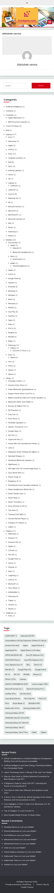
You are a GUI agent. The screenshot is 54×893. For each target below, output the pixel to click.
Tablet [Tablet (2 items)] (34, 732)
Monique (11, 295)
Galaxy (13, 348)
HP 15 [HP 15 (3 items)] (7, 674)
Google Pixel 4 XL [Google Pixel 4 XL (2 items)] (24, 670)
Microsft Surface (14, 206)
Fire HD (11, 554)
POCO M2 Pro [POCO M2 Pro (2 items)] (29, 699)
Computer (10, 115)
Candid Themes (27, 887)
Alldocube (12, 534)
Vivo (10, 361)
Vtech (10, 366)
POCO (10, 328)
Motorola (11, 303)
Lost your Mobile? (27, 827)
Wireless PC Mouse (16, 523)
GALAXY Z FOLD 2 (20, 350)
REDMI (11, 337)
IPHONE (11, 287)
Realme (11, 332)
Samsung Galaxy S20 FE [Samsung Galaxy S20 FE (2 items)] (14, 713)
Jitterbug (11, 291)
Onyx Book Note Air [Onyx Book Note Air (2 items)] (12, 699)
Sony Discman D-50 (16, 506)
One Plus (11, 312)
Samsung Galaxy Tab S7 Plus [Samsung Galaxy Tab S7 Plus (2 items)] (16, 732)
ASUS (10, 274)
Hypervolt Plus (14, 439)
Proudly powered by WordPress (19, 884)
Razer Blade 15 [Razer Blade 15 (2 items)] (19, 703)
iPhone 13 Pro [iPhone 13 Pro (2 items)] (10, 679)
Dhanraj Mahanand (11, 831)
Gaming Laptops (14, 170)
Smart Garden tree (15, 493)
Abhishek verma (27, 64)
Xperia (12, 357)
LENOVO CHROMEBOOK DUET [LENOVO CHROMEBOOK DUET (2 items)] (16, 684)
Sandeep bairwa (10, 827)
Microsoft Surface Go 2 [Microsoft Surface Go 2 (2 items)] (14, 689)
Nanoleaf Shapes (15, 456)
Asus (10, 154)
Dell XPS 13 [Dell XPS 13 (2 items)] (9, 670)
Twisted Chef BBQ (15, 514)
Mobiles (9, 240)
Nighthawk (12, 464)
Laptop (11, 183)
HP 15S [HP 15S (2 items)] (17, 674)
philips (12, 263)
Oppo (10, 320)
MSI (9, 223)
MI (9, 202)
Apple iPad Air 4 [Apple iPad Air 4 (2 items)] (38, 645)
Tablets (9, 531)
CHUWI (11, 550)
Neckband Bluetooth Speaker (20, 460)
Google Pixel (13, 278)
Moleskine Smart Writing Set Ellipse (22, 452)
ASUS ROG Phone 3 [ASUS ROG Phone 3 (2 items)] (12, 660)
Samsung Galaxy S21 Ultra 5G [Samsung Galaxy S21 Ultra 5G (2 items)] (16, 723)
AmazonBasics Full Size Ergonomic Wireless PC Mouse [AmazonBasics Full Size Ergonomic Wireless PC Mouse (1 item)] (25, 641)
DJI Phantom (13, 410)
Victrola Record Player (17, 518)
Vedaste (7, 864)
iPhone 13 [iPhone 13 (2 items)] (37, 674)
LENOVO (14, 186)
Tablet (10, 600)
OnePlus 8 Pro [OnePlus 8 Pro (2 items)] (10, 694)
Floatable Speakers (16, 422)
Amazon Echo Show (16, 385)
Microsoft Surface (15, 219)
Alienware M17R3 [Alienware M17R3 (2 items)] (27, 636)
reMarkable (12, 592)
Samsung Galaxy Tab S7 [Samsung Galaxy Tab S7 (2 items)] (14, 727)
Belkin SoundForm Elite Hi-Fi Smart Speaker (25, 398)
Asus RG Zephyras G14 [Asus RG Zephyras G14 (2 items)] (34, 655)
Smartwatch (18, 259)
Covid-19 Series (12, 126)
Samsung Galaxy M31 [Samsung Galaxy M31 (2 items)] (31, 708)
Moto (12, 256)
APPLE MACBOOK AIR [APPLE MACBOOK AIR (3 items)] (13, 655)
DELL (10, 166)
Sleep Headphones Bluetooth (20, 489)
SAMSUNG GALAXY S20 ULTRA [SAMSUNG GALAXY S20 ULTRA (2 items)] (17, 718)
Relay (10, 341)
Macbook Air (13, 198)
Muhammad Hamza (12, 839)
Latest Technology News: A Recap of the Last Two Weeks (28, 772)
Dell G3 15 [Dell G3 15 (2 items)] (38, 665)
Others (8, 378)
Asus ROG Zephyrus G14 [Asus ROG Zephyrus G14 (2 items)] (33, 660)
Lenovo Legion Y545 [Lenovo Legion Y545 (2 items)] (40, 684)
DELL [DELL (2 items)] (28, 665)
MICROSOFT (13, 215)
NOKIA (11, 307)
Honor (10, 174)
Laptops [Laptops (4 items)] (23, 679)
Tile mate (12, 510)
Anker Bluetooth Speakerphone (20, 389)
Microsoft (12, 211)
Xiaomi (10, 235)
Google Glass (13, 431)
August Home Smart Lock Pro (20, 393)
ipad (7, 130)
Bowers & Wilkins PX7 (17, 406)
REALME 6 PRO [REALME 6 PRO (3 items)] (34, 703)
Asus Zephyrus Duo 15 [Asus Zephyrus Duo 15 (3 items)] (13, 665)
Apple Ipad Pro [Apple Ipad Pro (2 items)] (11, 650)
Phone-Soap (13, 477)
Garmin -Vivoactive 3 (16, 427)
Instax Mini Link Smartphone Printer (22, 443)
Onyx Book (12, 588)
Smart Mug (12, 498)
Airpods (16, 248)
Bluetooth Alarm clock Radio (19, 402)
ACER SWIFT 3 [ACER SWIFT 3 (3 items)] (11, 636)
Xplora (10, 374)
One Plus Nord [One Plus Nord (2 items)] (25, 694)
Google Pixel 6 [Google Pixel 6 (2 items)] (40, 670)
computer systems (15, 158)
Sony (10, 355)
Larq (10, 447)
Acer (10, 137)
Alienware (12, 141)
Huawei (11, 282)
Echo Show (12, 418)
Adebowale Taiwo (11, 856)
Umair (6, 848)
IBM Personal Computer (17, 122)
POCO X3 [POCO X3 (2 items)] (42, 699)
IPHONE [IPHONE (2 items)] (26, 674)
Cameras (9, 111)
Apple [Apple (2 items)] (25, 645)
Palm (10, 324)
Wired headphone (20, 266)
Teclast (11, 604)
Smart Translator (15, 502)
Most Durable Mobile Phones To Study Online (22, 815)
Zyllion (10, 527)
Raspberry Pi (13, 481)
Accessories (13, 242)
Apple (10, 145)
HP (9, 179)
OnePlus (11, 316)
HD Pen (11, 435)
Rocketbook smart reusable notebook (23, 485)
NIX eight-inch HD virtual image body (23, 468)
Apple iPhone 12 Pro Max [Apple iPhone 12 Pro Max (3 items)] (30, 650)
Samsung (12, 231)
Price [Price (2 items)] (7, 703)
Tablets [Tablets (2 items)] (43, 732)
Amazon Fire (13, 542)
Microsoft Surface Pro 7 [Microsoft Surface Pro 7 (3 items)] (35, 689)
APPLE (11, 149)
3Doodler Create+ (15, 381)
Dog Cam (12, 414)
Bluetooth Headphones (22, 252)
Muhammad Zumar (11, 843)
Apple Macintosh (15, 118)
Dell (9, 162)
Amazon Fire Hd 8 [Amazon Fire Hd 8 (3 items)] (12, 645)
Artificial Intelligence (14, 106)
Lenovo (11, 194)
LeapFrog (12, 575)
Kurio (10, 571)
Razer (10, 227)
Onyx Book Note (15, 473)
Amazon (11, 538)
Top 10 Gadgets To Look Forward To (19, 811)
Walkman (10, 613)
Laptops (9, 134)
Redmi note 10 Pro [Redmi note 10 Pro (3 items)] (12, 708)
